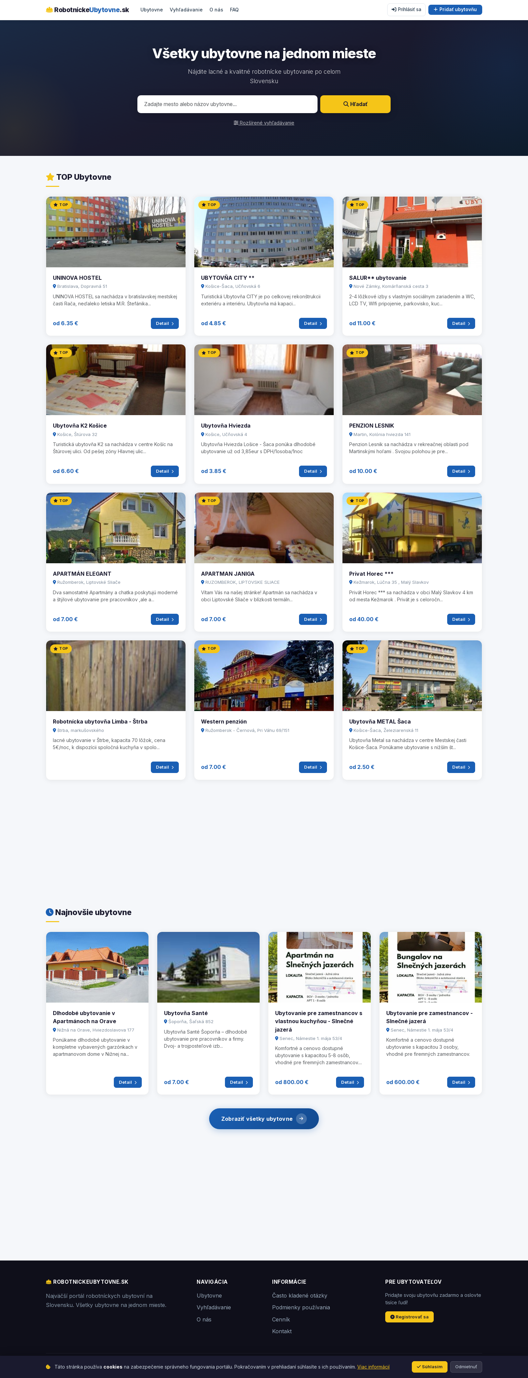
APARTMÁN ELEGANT (82, 573)
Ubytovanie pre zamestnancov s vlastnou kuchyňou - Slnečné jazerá (318, 1021)
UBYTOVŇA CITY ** (228, 277)
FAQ (234, 9)
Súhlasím (429, 1366)
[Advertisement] (248, 841)
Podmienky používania (301, 1307)
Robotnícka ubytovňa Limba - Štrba (100, 721)
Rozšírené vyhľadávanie (264, 123)
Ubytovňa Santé (186, 1013)
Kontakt (282, 1331)
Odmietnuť (466, 1366)
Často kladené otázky (299, 1295)
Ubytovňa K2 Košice (80, 425)
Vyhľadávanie (186, 9)
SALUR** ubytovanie (377, 277)
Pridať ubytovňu (455, 9)
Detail (165, 323)
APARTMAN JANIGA (228, 573)
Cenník (281, 1319)
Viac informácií (373, 1367)
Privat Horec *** (371, 573)
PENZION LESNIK (371, 425)
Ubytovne (151, 9)
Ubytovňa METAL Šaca (380, 721)
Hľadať (355, 104)
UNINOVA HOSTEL (77, 277)
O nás (216, 9)
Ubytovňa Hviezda (226, 425)
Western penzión (224, 721)
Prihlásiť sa (406, 9)
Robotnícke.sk (87, 10)
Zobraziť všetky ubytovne (264, 1118)
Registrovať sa (409, 1316)
